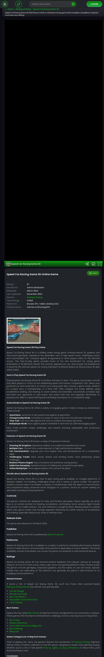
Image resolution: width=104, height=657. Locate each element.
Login (94, 4)
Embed (93, 359)
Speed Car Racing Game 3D (30, 350)
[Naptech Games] (19, 4)
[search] (73, 4)
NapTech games (62, 626)
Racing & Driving (41, 383)
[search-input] (51, 4)
